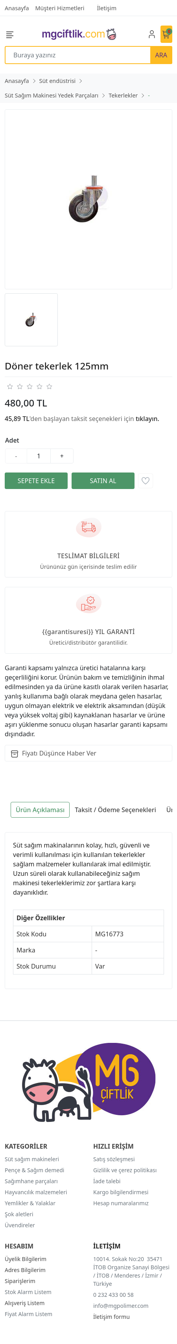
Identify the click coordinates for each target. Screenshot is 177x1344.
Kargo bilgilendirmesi (120, 1192)
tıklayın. (147, 418)
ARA (161, 55)
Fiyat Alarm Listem (28, 1314)
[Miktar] (39, 456)
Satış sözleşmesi (114, 1159)
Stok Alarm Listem (28, 1292)
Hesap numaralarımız (121, 1203)
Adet (12, 440)
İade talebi (106, 1181)
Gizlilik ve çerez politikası (125, 1170)
